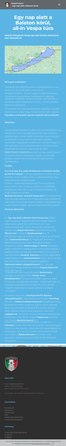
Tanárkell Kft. (9, 413)
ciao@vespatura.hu (16, 389)
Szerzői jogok (10, 418)
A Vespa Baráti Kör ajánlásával (16, 438)
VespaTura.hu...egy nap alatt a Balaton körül (24, 4)
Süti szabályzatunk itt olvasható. (40, 444)
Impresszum (9, 416)
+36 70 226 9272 (17, 392)
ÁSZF (7, 420)
